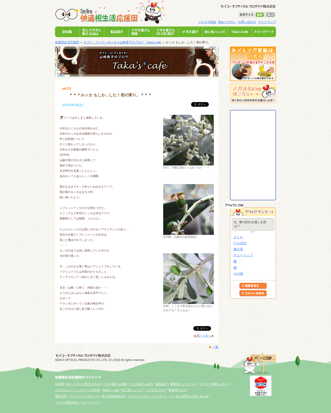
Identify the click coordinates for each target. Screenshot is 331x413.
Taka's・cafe (110, 390)
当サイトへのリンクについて (147, 396)
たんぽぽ (239, 243)
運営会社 (61, 396)
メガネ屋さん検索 (115, 384)
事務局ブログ (177, 390)
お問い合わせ (247, 22)
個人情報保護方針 (114, 396)
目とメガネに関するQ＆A (84, 384)
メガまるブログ (155, 390)
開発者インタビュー (183, 384)
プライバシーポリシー (84, 396)
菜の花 (238, 249)
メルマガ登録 (207, 22)
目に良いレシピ (132, 390)
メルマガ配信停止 (67, 402)
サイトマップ (267, 22)
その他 (238, 273)
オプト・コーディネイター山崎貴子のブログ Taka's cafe (122, 42)
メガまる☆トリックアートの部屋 (77, 390)
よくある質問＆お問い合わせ (189, 396)
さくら (238, 237)
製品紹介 (162, 384)
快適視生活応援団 (67, 42)
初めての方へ (227, 22)
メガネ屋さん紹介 (141, 384)
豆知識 (59, 384)
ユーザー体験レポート (214, 384)
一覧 (215, 347)
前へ (199, 335)
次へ (208, 335)
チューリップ (243, 255)
